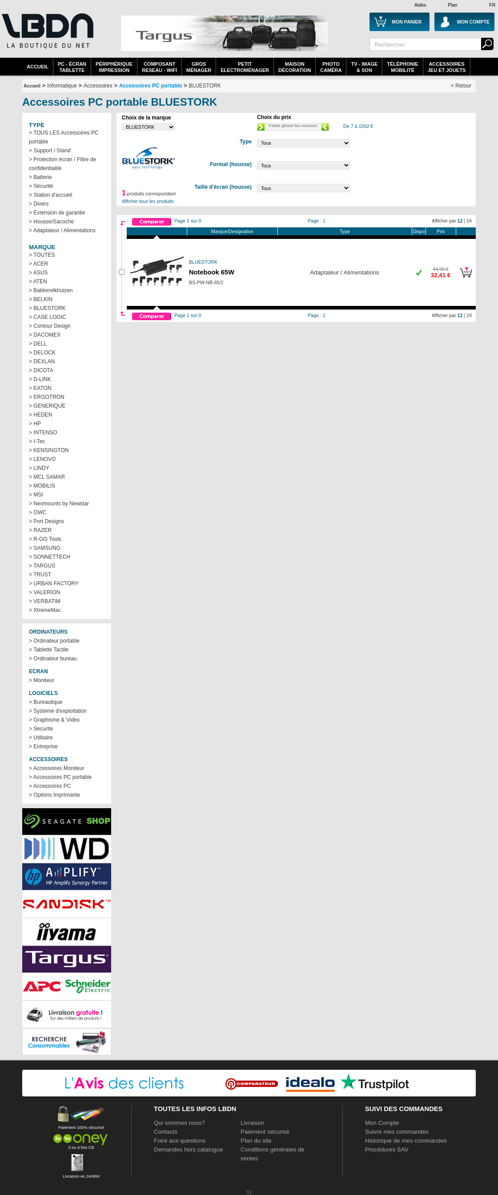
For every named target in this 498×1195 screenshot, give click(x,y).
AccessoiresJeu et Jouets (447, 67)
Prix (441, 231)
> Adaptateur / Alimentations (62, 230)
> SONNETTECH (49, 557)
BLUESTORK (205, 86)
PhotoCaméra (330, 67)
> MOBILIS (42, 486)
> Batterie (40, 177)
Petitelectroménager (245, 67)
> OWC (38, 512)
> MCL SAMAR (47, 477)
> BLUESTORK (47, 308)
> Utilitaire (41, 737)
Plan (452, 5)
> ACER (38, 264)
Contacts (165, 1131)
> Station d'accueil (50, 195)
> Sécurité (41, 186)
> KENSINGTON (48, 450)
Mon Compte (382, 1123)
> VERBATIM (44, 601)
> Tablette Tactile (48, 650)
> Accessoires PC (50, 786)
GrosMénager (198, 67)
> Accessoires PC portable (60, 777)
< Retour (461, 86)
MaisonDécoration (294, 67)
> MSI (36, 495)
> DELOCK (42, 352)
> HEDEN (40, 415)
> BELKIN (40, 299)
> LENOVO (42, 459)
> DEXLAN (42, 361)
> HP (35, 424)
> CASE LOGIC (47, 317)
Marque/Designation (232, 231)
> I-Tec (37, 441)
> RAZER (40, 530)
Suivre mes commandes (397, 1131)
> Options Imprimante (54, 795)
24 (469, 220)
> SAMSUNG (44, 548)
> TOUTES (42, 255)
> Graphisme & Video (54, 720)
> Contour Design (50, 326)
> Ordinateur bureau (53, 658)
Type (345, 231)
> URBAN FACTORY (54, 583)
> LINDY (39, 468)
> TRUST (40, 575)
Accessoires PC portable (150, 86)
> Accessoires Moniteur (56, 768)
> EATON (40, 388)
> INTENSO (43, 432)
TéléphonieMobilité (402, 67)
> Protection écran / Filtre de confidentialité (62, 163)
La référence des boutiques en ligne (46, 36)
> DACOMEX (44, 335)
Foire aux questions (179, 1140)
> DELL (38, 344)
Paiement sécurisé (265, 1131)
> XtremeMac (45, 610)
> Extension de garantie (57, 213)
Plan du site (256, 1140)
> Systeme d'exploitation (58, 711)
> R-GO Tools (45, 539)
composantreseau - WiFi (159, 67)
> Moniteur (41, 680)
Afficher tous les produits (148, 201)
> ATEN (38, 281)
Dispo (419, 231)
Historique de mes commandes (406, 1140)
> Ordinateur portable (54, 641)
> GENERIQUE (47, 406)
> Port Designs (46, 521)
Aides (420, 5)
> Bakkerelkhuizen (50, 290)
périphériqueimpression (114, 67)
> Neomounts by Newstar (59, 503)
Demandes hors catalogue (188, 1149)
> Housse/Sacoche (51, 221)
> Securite (41, 729)
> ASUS (38, 273)
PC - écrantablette (72, 67)
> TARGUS (42, 566)
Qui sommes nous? (179, 1123)
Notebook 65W (211, 272)
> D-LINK (40, 379)
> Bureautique (45, 702)
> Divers (38, 204)
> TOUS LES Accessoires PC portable (64, 137)
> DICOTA (41, 370)
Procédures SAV (387, 1149)
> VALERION (44, 592)
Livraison (252, 1123)
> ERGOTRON (46, 397)
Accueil (37, 66)
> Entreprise (43, 746)
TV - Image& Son (364, 67)
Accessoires (98, 86)
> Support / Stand (50, 150)
